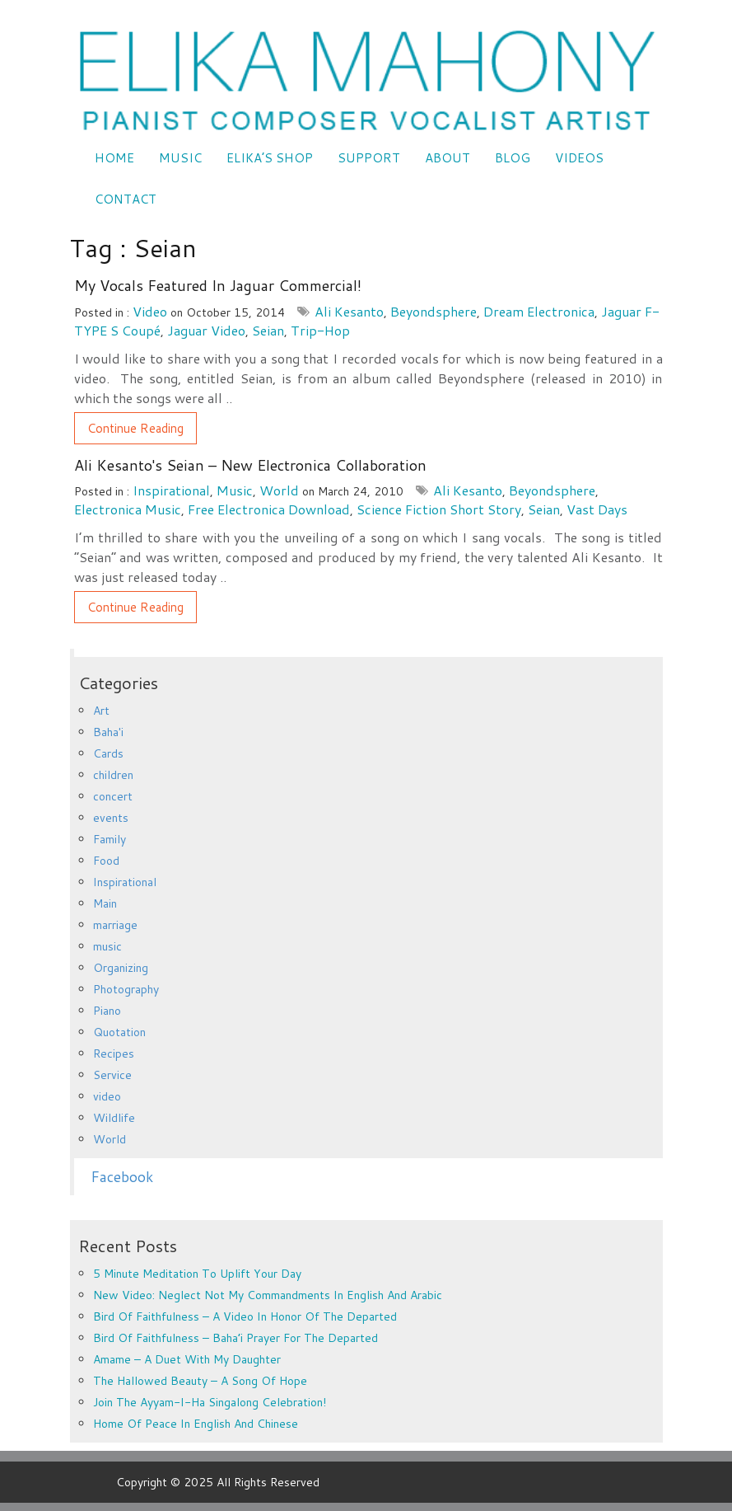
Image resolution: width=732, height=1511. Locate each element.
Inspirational (171, 490)
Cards (108, 753)
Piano (107, 1010)
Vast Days (596, 509)
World (279, 490)
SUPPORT (369, 158)
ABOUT (447, 158)
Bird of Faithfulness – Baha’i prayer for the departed (235, 1338)
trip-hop (320, 330)
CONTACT (125, 199)
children (113, 775)
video (150, 311)
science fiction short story (439, 509)
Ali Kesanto (349, 311)
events (110, 817)
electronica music (127, 509)
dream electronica (538, 311)
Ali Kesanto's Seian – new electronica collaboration (250, 465)
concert (113, 796)
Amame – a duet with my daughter (187, 1359)
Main (105, 903)
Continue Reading (135, 428)
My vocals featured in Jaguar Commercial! (217, 285)
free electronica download (269, 509)
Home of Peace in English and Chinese (195, 1423)
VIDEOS (579, 158)
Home (114, 158)
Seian (268, 330)
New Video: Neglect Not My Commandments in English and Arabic (267, 1295)
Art (101, 710)
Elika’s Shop (269, 158)
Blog (512, 158)
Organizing (120, 968)
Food (106, 860)
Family (109, 839)
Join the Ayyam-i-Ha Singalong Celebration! (209, 1402)
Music (180, 158)
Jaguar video (206, 330)
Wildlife (114, 1118)
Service (112, 1075)
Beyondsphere (433, 311)
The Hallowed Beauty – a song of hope (200, 1381)
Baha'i (108, 732)
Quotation (119, 1032)
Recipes (113, 1053)
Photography (126, 989)
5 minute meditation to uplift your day (197, 1273)
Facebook (122, 1176)
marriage (115, 925)
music (235, 490)
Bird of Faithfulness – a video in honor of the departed (245, 1316)
